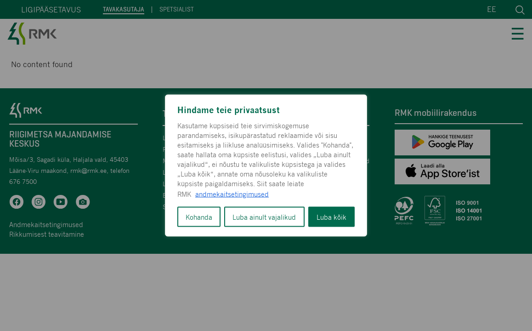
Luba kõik (331, 217)
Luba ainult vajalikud (264, 217)
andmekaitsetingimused (232, 194)
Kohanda (199, 217)
